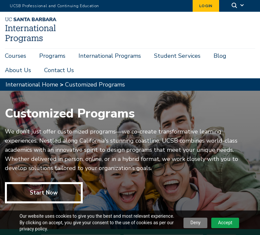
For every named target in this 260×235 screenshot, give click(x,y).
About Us (18, 70)
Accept (225, 222)
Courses (15, 56)
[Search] (238, 6)
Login (206, 5)
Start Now (44, 181)
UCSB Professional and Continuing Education (54, 5)
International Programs (109, 56)
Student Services (177, 56)
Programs (52, 56)
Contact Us (59, 70)
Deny (195, 222)
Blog (220, 56)
